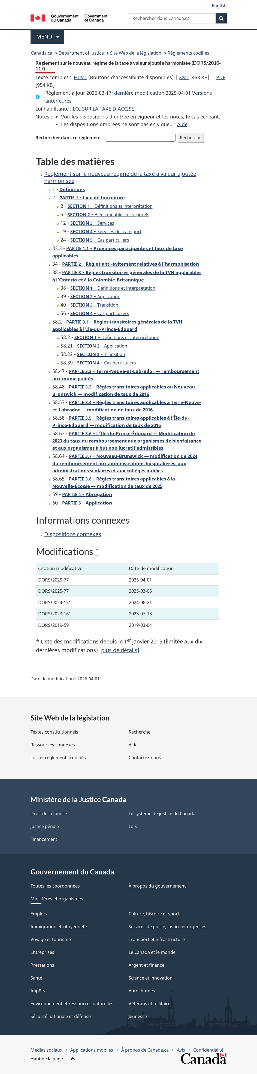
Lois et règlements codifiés (58, 758)
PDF (220, 77)
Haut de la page (53, 1059)
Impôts (38, 991)
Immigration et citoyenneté (59, 927)
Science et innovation (151, 978)
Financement (44, 839)
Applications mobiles (91, 1050)
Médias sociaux (46, 1050)
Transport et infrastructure (157, 939)
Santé (36, 978)
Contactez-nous (145, 758)
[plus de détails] (119, 650)
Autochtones (142, 991)
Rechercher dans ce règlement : (69, 138)
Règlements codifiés (188, 53)
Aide (182, 124)
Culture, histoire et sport (154, 914)
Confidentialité (208, 1050)
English (219, 6)
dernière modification (139, 93)
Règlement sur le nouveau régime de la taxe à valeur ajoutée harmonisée (120, 177)
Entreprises (42, 952)
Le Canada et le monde (152, 952)
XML (184, 77)
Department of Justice (81, 53)
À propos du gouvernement (157, 886)
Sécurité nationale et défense (61, 1016)
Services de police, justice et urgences (167, 927)
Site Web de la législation (135, 53)
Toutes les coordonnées (55, 886)
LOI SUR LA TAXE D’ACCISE (103, 108)
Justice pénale (45, 826)
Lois (133, 826)
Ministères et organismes (57, 899)
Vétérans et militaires (151, 1004)
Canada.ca (41, 53)
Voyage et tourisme (51, 939)
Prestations (42, 965)
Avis (181, 1050)
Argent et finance (146, 965)
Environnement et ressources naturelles (72, 1004)
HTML (80, 77)
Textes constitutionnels (54, 732)
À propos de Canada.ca (145, 1050)
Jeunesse (138, 1016)
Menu (50, 36)
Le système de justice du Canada (162, 814)
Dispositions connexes (72, 534)
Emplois (39, 914)
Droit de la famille (49, 814)
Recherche (139, 732)
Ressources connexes (53, 745)
